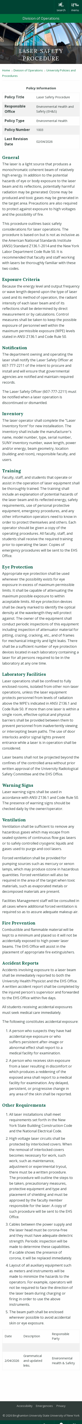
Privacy (60, 1406)
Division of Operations (41, 18)
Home (6, 70)
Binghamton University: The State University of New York (27, 7)
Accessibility (24, 1406)
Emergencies (44, 1406)
